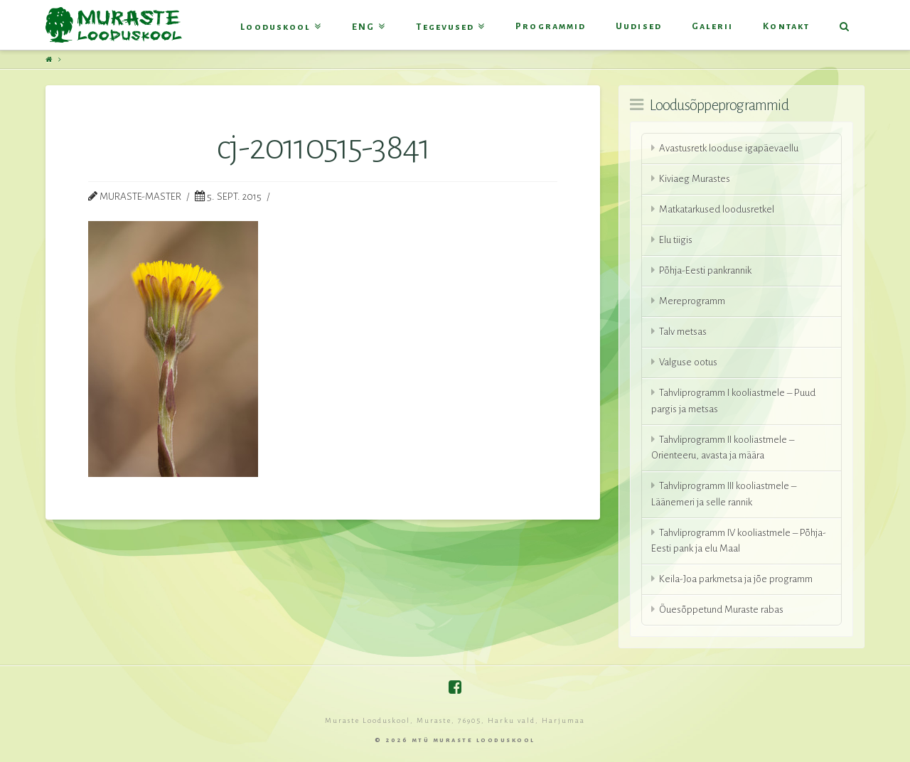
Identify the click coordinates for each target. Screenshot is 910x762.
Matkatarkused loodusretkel (716, 209)
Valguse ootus (688, 362)
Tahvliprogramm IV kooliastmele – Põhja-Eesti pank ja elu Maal (738, 540)
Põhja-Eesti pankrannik (705, 270)
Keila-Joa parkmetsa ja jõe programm (736, 579)
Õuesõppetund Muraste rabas (721, 609)
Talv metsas (683, 331)
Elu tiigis (675, 240)
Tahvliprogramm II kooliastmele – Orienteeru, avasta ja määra (722, 447)
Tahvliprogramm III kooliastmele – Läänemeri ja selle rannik (723, 494)
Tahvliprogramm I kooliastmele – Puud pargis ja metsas (733, 400)
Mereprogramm (692, 301)
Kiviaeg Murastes (694, 178)
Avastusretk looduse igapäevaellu (728, 148)
